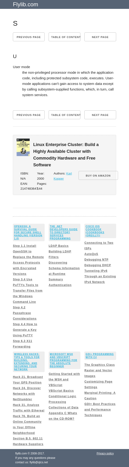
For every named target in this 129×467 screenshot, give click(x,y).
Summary (56, 279)
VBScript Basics (61, 390)
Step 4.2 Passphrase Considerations (24, 313)
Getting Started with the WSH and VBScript (64, 379)
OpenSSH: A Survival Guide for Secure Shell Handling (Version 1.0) (28, 232)
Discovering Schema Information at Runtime (64, 268)
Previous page (29, 37)
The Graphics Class (99, 364)
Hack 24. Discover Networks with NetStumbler (27, 394)
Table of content (65, 37)
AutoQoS (91, 254)
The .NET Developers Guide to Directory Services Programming (64, 232)
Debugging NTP (96, 259)
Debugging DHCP (97, 265)
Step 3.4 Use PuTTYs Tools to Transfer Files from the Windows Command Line (28, 290)
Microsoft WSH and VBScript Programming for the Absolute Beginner (63, 360)
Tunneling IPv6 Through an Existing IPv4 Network (100, 276)
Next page (100, 37)
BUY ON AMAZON (98, 175)
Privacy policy (105, 453)
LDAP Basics (58, 245)
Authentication (60, 285)
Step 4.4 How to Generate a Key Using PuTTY (25, 330)
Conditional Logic (62, 396)
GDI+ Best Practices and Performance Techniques (99, 409)
